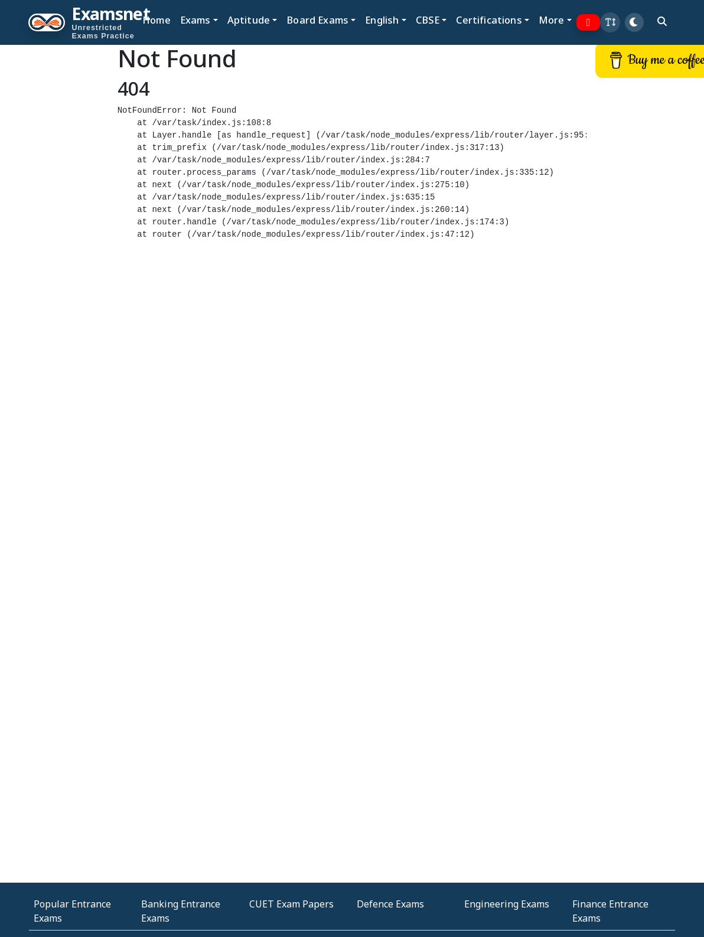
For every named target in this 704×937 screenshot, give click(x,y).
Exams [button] (195, 20)
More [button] (552, 20)
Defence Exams (390, 903)
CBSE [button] (428, 20)
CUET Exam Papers (291, 903)
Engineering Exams (506, 903)
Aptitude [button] (248, 20)
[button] (610, 22)
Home (156, 20)
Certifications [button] (489, 20)
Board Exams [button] (317, 20)
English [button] (382, 20)
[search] (662, 21)
